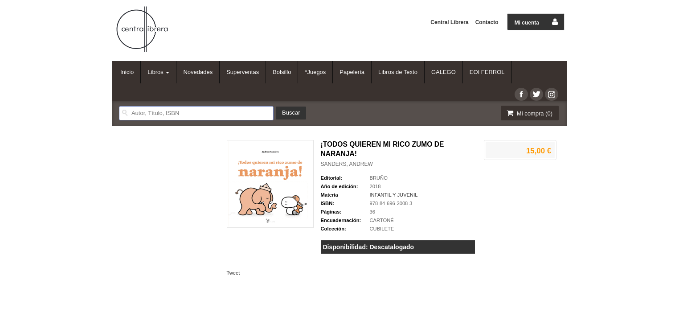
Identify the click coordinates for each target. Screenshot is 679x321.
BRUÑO (379, 178)
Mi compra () (528, 113)
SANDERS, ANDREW (347, 164)
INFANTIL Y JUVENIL (394, 195)
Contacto (487, 22)
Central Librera (449, 22)
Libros (158, 72)
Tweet (233, 273)
